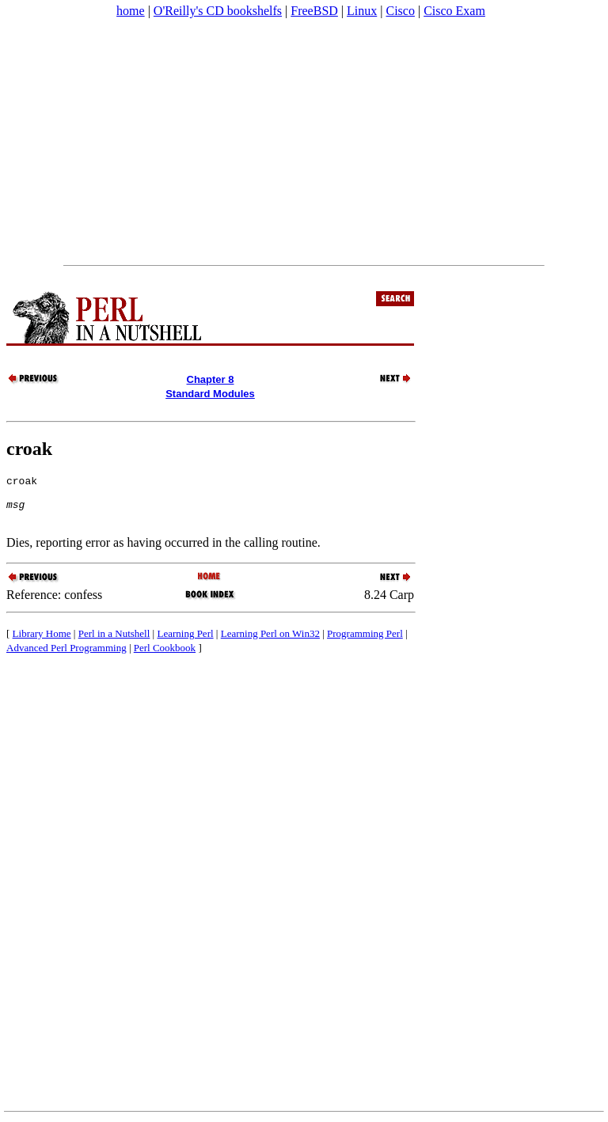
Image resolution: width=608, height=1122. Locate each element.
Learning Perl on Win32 (270, 643)
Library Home (42, 643)
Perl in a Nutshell (114, 643)
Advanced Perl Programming (66, 657)
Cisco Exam (454, 10)
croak (29, 448)
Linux (362, 10)
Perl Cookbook (165, 657)
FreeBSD (314, 10)
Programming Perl (365, 643)
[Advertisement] (304, 141)
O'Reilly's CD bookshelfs (218, 10)
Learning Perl (185, 643)
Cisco (400, 10)
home (130, 10)
